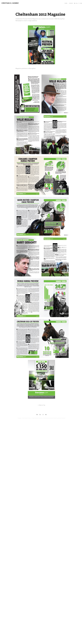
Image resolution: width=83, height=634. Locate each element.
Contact (71, 3)
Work (66, 3)
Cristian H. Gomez (10, 3)
